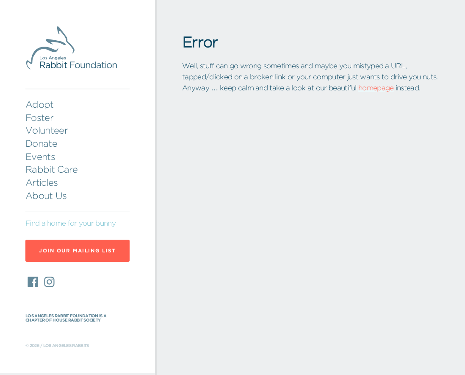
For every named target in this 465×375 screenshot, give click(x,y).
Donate (41, 143)
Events (40, 156)
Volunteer (46, 130)
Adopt (39, 104)
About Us (46, 195)
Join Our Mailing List (77, 250)
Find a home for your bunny (70, 223)
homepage (375, 88)
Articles (41, 182)
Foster (39, 117)
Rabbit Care (51, 169)
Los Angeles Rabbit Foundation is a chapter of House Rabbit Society (65, 318)
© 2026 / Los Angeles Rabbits (57, 346)
